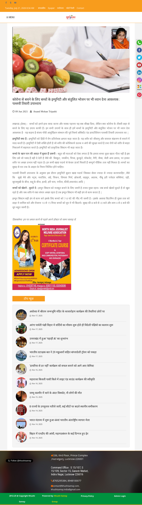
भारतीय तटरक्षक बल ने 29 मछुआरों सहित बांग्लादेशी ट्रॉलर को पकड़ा (63, 352)
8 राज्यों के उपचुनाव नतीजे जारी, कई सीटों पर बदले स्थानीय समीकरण (64, 406)
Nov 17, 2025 (37, 315)
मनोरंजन (60, 8)
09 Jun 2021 (21, 111)
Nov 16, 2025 (37, 370)
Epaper (51, 8)
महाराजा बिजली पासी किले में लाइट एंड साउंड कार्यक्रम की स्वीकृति (62, 379)
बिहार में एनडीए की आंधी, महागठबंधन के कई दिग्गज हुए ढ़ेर (59, 433)
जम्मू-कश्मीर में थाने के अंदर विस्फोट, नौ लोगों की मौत (56, 393)
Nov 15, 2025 (37, 397)
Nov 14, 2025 (37, 410)
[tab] (28, 298)
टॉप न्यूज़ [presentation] (28, 298)
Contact (80, 8)
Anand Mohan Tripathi (45, 111)
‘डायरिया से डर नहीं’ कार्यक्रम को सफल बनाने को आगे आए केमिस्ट (62, 365)
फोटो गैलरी (70, 8)
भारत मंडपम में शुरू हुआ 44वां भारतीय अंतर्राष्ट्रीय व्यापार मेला (60, 420)
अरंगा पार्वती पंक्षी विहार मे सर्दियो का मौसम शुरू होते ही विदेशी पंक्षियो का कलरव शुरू (71, 325)
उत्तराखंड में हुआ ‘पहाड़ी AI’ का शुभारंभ (49, 338)
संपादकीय (41, 8)
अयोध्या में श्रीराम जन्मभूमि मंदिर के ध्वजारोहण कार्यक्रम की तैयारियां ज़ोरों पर (67, 311)
